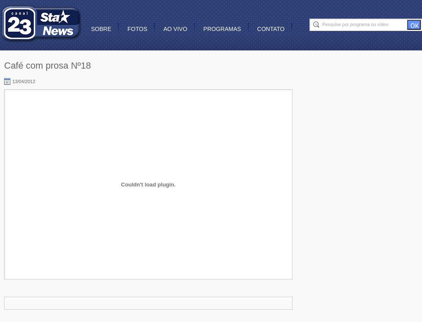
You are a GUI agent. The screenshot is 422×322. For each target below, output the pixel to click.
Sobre (101, 29)
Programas (222, 29)
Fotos (137, 29)
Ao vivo (175, 29)
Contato (271, 29)
